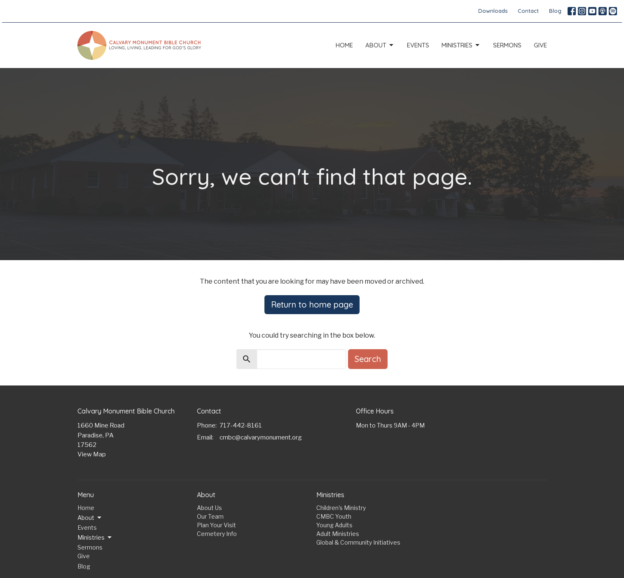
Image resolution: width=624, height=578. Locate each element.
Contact (528, 10)
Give (540, 45)
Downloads (492, 10)
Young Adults (334, 525)
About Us (209, 507)
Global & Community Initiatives (358, 542)
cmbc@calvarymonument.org (261, 437)
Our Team (210, 516)
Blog (555, 10)
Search (368, 359)
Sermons (507, 45)
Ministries (461, 45)
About (380, 45)
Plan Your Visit (216, 525)
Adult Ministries (337, 533)
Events (418, 45)
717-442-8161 (241, 425)
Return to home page (312, 304)
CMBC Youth (333, 516)
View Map (91, 454)
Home (344, 45)
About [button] (90, 518)
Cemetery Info (217, 533)
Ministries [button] (95, 537)
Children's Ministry (341, 507)
